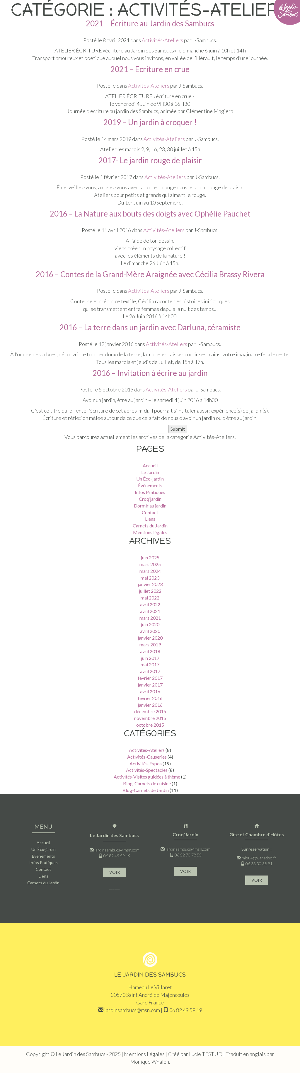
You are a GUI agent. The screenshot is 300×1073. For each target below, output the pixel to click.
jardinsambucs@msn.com (117, 849)
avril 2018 (150, 651)
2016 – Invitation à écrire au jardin (150, 373)
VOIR (114, 872)
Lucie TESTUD (205, 1054)
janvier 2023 (150, 584)
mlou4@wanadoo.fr (259, 857)
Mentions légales (150, 532)
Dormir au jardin (150, 505)
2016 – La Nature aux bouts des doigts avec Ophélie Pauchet (150, 213)
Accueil (150, 465)
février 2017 (150, 678)
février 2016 (150, 698)
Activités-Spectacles (147, 770)
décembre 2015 (150, 711)
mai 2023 (150, 577)
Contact (150, 512)
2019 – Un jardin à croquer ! (150, 122)
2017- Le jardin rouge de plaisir (150, 160)
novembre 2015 (150, 718)
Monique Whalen (149, 1061)
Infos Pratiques (150, 492)
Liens (150, 519)
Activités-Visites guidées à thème (147, 776)
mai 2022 (150, 597)
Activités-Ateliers (164, 139)
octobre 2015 (150, 725)
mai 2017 (150, 664)
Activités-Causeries (147, 756)
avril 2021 (150, 611)
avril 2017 (150, 671)
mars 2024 (150, 571)
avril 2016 (150, 691)
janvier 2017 (150, 684)
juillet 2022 (150, 591)
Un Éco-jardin (150, 478)
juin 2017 (150, 658)
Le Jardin (150, 472)
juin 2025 (150, 557)
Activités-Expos (145, 763)
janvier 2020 (150, 638)
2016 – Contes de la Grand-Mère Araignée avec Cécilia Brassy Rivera (150, 274)
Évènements (150, 485)
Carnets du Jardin (150, 525)
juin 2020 (150, 624)
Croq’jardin (150, 499)
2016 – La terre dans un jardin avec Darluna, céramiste (150, 327)
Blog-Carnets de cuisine (147, 783)
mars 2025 (150, 564)
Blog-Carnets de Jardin (145, 790)
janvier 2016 (150, 705)
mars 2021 (150, 618)
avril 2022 (150, 604)
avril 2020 (150, 631)
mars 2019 (150, 644)
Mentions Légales (144, 1054)
